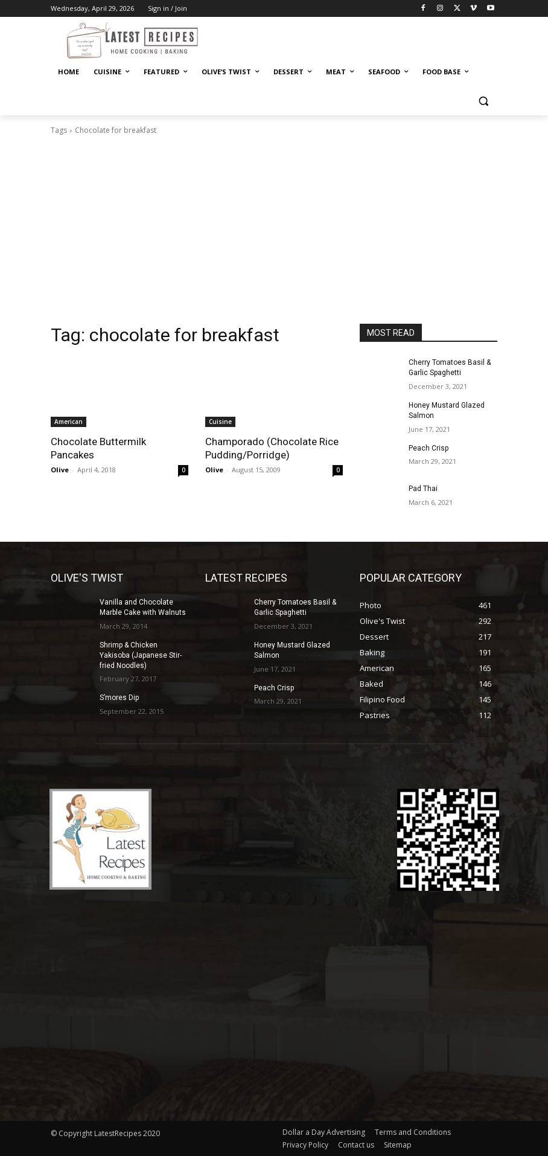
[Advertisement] (274, 233)
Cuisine (220, 421)
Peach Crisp (428, 448)
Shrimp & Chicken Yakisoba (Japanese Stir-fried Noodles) (141, 655)
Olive (60, 469)
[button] (483, 101)
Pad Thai (423, 488)
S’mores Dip (119, 697)
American (68, 421)
